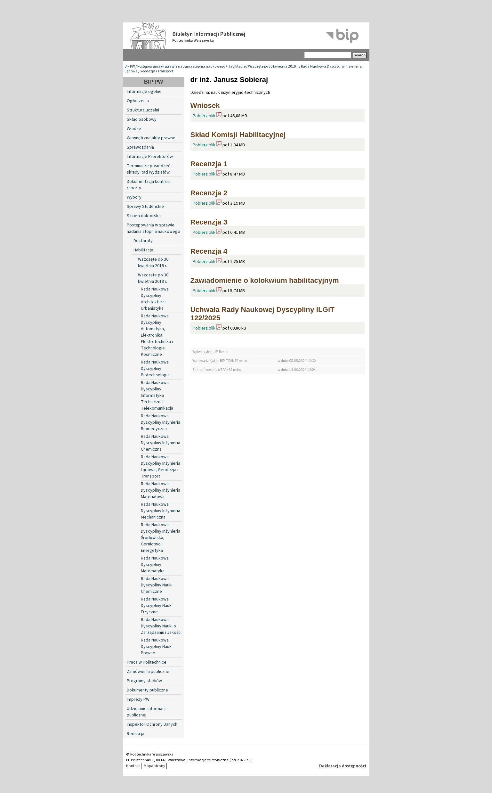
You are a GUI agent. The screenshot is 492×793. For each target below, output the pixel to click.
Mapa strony (154, 766)
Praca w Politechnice (146, 662)
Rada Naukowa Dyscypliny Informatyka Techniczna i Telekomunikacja (157, 396)
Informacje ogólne (144, 91)
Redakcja (135, 734)
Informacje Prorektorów (150, 156)
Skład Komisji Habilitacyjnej (238, 135)
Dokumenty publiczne (147, 690)
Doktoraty (143, 241)
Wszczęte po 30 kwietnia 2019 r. (273, 66)
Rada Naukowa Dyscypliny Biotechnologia (155, 368)
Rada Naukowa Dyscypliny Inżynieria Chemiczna (160, 443)
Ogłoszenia (138, 101)
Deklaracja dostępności (342, 766)
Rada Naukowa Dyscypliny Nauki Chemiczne (157, 585)
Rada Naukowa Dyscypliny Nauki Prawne (157, 646)
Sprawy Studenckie (145, 206)
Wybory (134, 197)
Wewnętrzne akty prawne (151, 138)
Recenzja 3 (209, 222)
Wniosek (205, 106)
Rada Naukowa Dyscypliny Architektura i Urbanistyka (155, 299)
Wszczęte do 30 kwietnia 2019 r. (153, 262)
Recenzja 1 (209, 164)
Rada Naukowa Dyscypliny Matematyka (155, 564)
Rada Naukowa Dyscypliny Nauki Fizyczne (157, 605)
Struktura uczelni (143, 110)
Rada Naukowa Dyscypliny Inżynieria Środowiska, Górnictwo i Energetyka (160, 538)
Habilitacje (237, 66)
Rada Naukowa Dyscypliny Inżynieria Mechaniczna (160, 510)
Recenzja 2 (209, 193)
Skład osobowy (142, 119)
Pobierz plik (204, 116)
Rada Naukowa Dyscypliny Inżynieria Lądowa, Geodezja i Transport (160, 466)
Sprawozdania (140, 147)
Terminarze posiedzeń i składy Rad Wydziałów (150, 169)
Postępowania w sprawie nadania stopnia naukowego (181, 66)
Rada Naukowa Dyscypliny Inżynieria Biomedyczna (160, 422)
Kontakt (133, 766)
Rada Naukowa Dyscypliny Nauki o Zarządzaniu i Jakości (161, 626)
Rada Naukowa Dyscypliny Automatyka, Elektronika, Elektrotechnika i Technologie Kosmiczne (157, 335)
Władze (134, 129)
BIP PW (130, 66)
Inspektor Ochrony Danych (152, 724)
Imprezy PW (138, 699)
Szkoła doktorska (144, 216)
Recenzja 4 (209, 251)
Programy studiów (144, 681)
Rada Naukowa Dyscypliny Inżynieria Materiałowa (160, 490)
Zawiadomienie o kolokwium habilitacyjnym (264, 280)
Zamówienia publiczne (148, 671)
